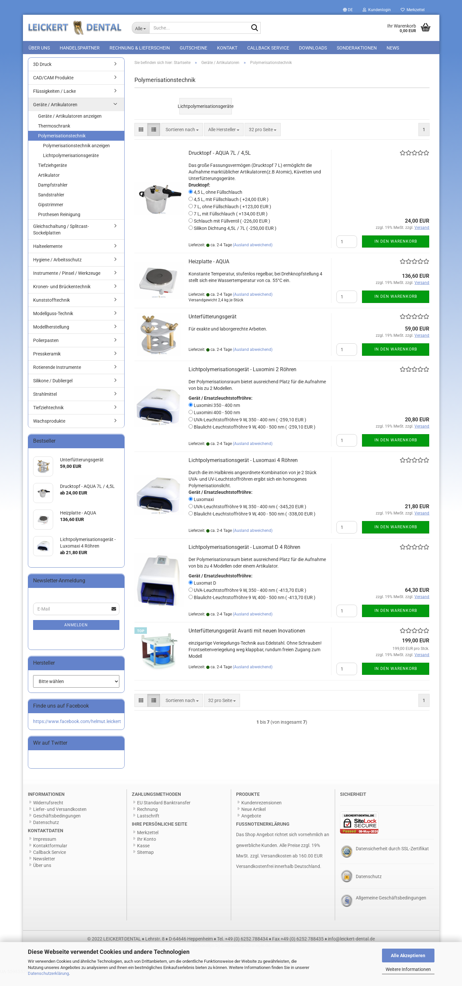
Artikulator (49, 186)
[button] (348, 10)
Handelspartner (80, 47)
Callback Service (268, 47)
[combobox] (182, 141)
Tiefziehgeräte (52, 176)
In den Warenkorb (395, 253)
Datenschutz (46, 833)
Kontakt (227, 47)
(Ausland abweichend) (252, 256)
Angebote (251, 827)
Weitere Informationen (408, 969)
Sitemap (145, 863)
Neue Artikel (253, 820)
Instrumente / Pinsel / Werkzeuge (66, 284)
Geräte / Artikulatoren (55, 116)
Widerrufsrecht (48, 814)
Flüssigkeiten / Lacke (54, 102)
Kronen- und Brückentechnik (61, 298)
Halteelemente (47, 257)
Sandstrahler (51, 206)
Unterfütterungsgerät (212, 328)
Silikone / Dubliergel (52, 392)
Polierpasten (46, 351)
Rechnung (147, 820)
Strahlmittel (45, 405)
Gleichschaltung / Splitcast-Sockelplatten (61, 241)
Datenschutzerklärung (48, 973)
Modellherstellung (51, 338)
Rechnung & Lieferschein (140, 47)
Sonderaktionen (357, 47)
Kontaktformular (50, 857)
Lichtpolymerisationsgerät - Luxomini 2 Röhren (242, 381)
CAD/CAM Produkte (53, 89)
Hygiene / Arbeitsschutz (57, 271)
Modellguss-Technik (53, 325)
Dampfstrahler (53, 196)
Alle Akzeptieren (408, 955)
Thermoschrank (54, 137)
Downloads (313, 47)
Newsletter (44, 870)
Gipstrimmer (50, 216)
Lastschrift (148, 827)
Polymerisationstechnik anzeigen (76, 157)
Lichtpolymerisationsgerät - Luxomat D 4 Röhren (244, 558)
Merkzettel (413, 10)
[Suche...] (140, 28)
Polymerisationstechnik (62, 147)
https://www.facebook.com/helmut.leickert (77, 732)
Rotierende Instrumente (57, 378)
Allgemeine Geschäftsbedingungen (391, 909)
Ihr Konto (146, 850)
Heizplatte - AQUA (209, 273)
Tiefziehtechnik (48, 419)
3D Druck (42, 75)
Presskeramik (47, 365)
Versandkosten (276, 867)
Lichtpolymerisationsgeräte (71, 167)
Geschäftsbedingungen (57, 827)
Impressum (44, 850)
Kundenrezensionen (261, 814)
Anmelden (76, 636)
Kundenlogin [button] (377, 10)
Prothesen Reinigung (59, 226)
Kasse (143, 857)
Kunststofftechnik (51, 311)
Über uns (39, 47)
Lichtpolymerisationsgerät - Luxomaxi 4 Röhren (243, 472)
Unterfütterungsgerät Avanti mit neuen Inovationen (247, 642)
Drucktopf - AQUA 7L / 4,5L (220, 164)
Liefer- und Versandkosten (60, 820)
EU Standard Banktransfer (164, 814)
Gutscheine (193, 47)
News (393, 47)
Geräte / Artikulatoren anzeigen (70, 127)
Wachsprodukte (49, 432)
